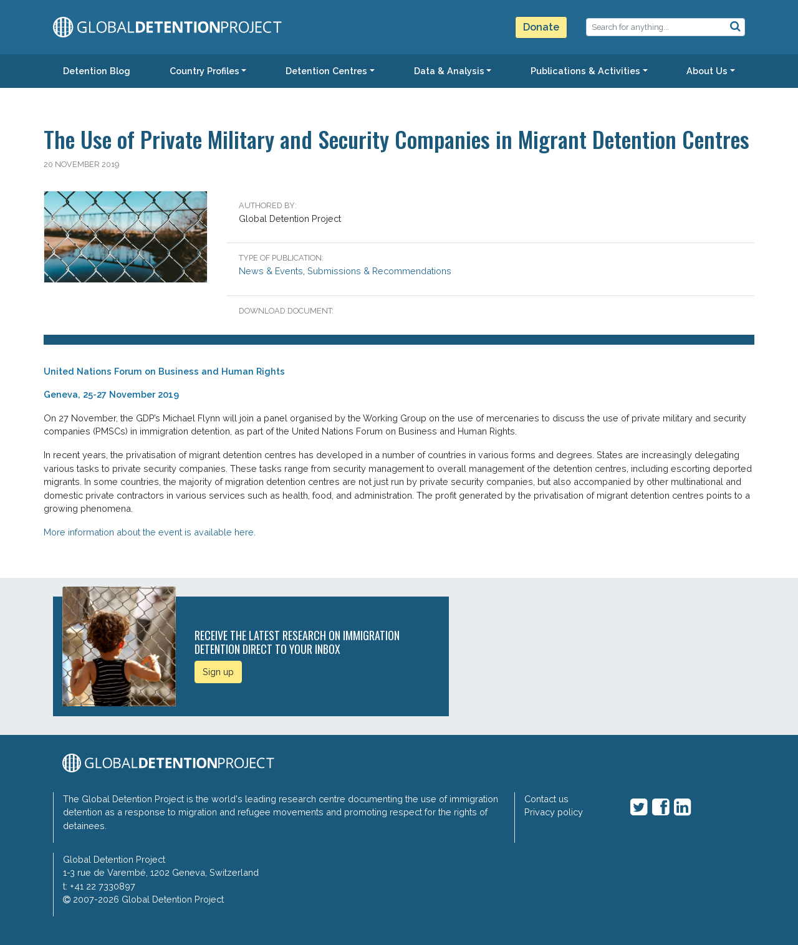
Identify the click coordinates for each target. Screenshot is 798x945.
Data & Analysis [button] (449, 70)
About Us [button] (707, 70)
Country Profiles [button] (204, 70)
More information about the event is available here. (150, 532)
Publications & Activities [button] (585, 70)
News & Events (271, 271)
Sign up (218, 671)
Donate (541, 27)
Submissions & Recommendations (379, 271)
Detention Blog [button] (96, 70)
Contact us (546, 799)
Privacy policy (553, 812)
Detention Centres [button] (326, 70)
